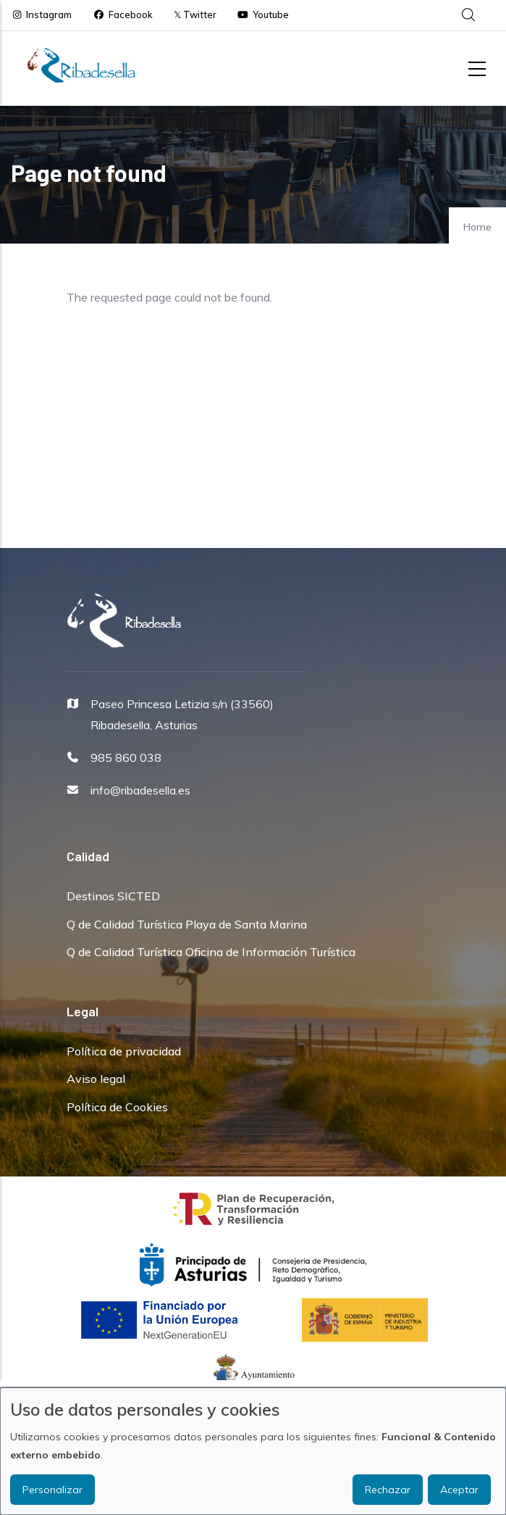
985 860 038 (125, 757)
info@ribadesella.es (140, 790)
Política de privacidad (124, 1051)
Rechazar (387, 1489)
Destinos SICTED (113, 896)
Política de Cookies (117, 1107)
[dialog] (253, 1451)
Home (477, 226)
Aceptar (459, 1489)
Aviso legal (96, 1078)
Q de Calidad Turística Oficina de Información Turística (211, 952)
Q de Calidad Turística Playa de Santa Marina (187, 924)
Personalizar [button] (52, 1489)
